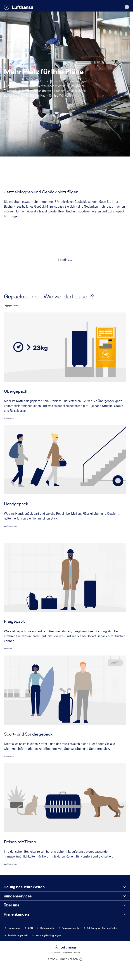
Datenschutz (45, 928)
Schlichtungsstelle (16, 935)
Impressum (12, 928)
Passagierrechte (68, 928)
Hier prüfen (8, 648)
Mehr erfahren (9, 418)
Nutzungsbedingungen (46, 935)
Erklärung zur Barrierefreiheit (100, 928)
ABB (28, 928)
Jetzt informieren (10, 526)
